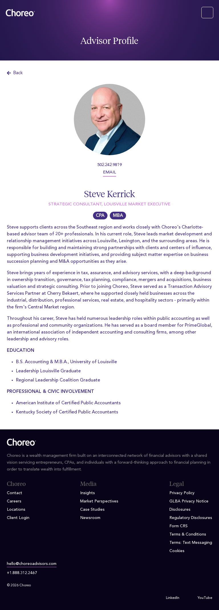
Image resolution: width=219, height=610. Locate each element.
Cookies (176, 551)
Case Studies (92, 510)
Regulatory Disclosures (190, 518)
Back (15, 73)
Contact (14, 493)
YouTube (205, 598)
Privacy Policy (181, 493)
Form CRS (178, 526)
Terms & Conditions (187, 534)
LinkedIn (172, 598)
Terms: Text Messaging (190, 543)
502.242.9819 (109, 165)
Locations (16, 510)
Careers (14, 501)
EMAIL (109, 172)
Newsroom (90, 518)
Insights (87, 493)
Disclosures (179, 510)
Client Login (18, 518)
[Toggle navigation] (207, 12)
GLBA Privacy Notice (188, 501)
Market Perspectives (99, 501)
